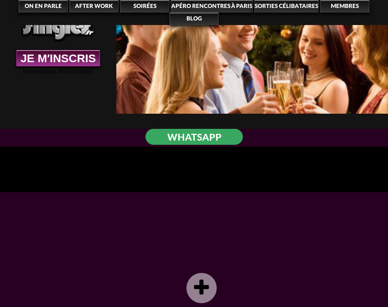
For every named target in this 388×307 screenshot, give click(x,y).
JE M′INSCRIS (58, 58)
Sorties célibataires (286, 6)
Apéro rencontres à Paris (211, 6)
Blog (194, 19)
